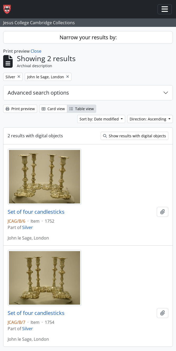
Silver (27, 227)
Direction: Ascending (148, 118)
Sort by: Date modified (100, 118)
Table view (81, 108)
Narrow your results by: (88, 37)
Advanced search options (38, 92)
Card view (53, 108)
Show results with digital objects (134, 135)
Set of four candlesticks (36, 212)
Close (36, 51)
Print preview (20, 108)
